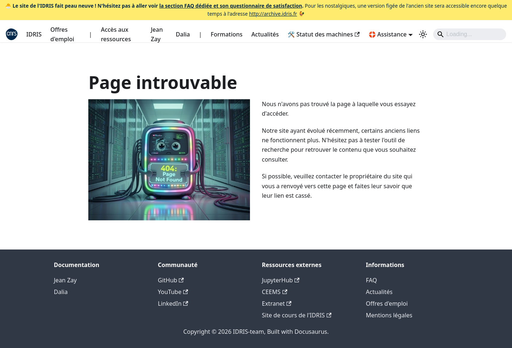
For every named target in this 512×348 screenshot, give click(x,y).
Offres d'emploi (62, 34)
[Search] (469, 34)
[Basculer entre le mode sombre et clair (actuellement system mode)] (423, 34)
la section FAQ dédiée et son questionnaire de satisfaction (230, 5)
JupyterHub (281, 280)
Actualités (265, 34)
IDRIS (34, 34)
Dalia (183, 34)
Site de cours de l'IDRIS (297, 315)
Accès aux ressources (116, 34)
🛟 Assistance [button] (388, 34)
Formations (226, 34)
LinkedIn (173, 303)
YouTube (173, 292)
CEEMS (275, 292)
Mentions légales (389, 315)
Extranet (277, 303)
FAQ (371, 280)
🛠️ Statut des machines (324, 34)
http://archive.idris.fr (273, 13)
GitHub (171, 280)
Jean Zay (157, 34)
